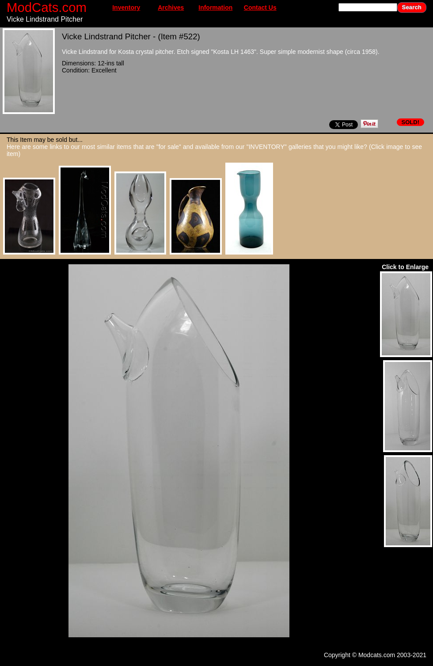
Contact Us (260, 7)
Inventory (126, 7)
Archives (171, 7)
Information (215, 7)
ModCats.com (47, 7)
